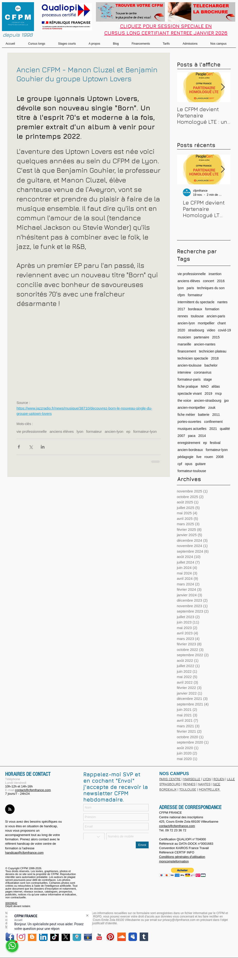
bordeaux (195, 309)
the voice (184, 400)
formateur (94, 431)
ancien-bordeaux (190, 450)
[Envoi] (142, 845)
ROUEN (218, 779)
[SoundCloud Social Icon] (121, 937)
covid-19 (224, 330)
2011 (216, 415)
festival (215, 443)
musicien (184, 337)
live (198, 457)
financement (187, 351)
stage (208, 379)
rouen (208, 457)
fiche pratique (188, 386)
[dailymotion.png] (88, 937)
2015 (216, 337)
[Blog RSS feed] (10, 809)
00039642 (11, 903)
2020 (181, 330)
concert (208, 281)
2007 (181, 436)
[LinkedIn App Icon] (43, 937)
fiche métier (186, 415)
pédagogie (185, 457)
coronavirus (202, 372)
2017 (181, 309)
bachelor (211, 365)
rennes (183, 316)
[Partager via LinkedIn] (42, 446)
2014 (202, 436)
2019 (208, 393)
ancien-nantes (204, 344)
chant (221, 323)
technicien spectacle (193, 358)
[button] (182, 872)
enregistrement (189, 443)
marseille (184, 344)
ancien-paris (216, 316)
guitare (200, 464)
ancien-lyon (114, 431)
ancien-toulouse (190, 365)
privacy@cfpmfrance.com (179, 920)
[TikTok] (54, 937)
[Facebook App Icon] (10, 937)
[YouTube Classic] (99, 937)
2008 (219, 457)
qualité (225, 429)
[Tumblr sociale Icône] (144, 937)
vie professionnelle (32, 431)
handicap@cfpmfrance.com (24, 852)
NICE (216, 784)
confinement (213, 422)
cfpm (181, 295)
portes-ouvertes (189, 422)
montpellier (206, 323)
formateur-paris (189, 379)
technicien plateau (212, 351)
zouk (211, 407)
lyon (79, 431)
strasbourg (196, 330)
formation (212, 309)
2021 (213, 429)
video (211, 330)
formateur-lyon (145, 431)
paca (191, 436)
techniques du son (211, 288)
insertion (215, 274)
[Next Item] (223, 87)
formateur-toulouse (192, 471)
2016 (221, 281)
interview (184, 372)
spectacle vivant (190, 393)
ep (128, 431)
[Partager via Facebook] (19, 446)
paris (190, 288)
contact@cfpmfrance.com (33, 790)
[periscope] (77, 937)
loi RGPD (95, 916)
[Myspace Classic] (132, 937)
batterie (203, 415)
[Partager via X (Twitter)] (30, 446)
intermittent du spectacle (196, 302)
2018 (215, 358)
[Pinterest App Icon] (110, 937)
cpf (180, 464)
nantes (222, 302)
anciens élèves (62, 431)
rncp (218, 393)
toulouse (197, 316)
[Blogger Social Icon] (32, 937)
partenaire (201, 337)
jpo (226, 400)
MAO (205, 386)
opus (188, 464)
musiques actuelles (192, 429)
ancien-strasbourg (207, 400)
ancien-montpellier (191, 407)
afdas (216, 386)
